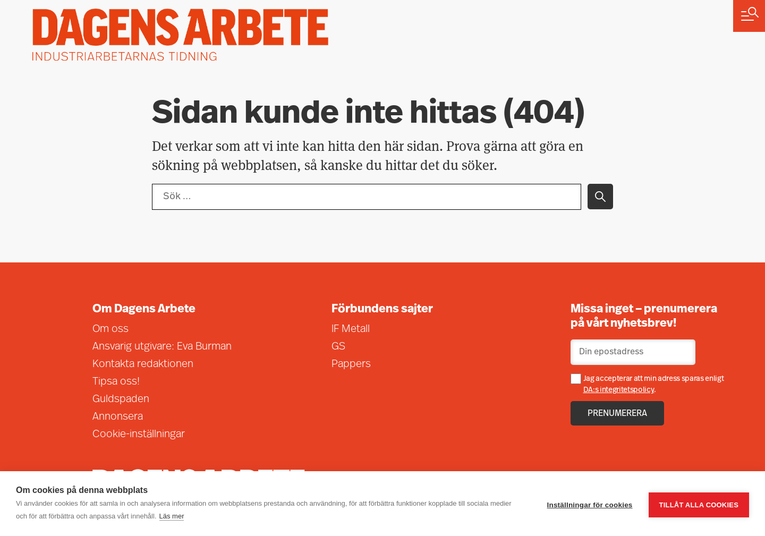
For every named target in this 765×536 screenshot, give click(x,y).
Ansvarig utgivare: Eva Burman (162, 347)
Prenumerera (617, 414)
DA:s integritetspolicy (618, 390)
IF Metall (351, 329)
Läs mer (171, 516)
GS (338, 347)
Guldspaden (120, 399)
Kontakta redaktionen (142, 364)
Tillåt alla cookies (698, 504)
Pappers (351, 364)
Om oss (110, 329)
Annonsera (117, 417)
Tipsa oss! (116, 382)
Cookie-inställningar (138, 434)
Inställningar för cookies (590, 504)
